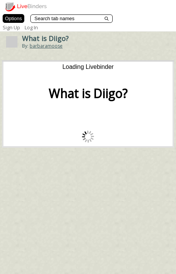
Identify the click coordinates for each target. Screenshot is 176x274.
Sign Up (11, 27)
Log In (31, 27)
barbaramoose (46, 46)
